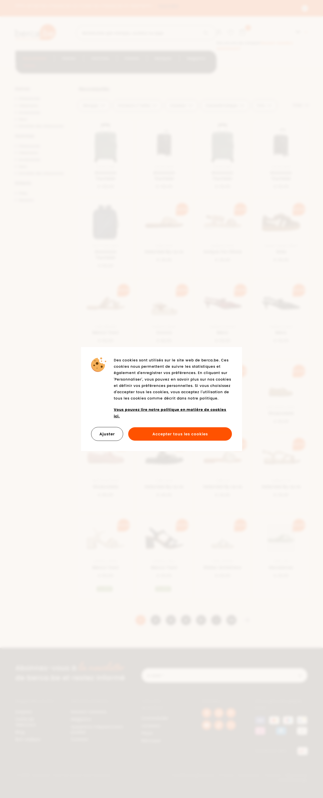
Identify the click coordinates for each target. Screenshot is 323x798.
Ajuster (107, 434)
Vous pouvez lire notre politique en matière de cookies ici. (170, 412)
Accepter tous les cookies (180, 434)
